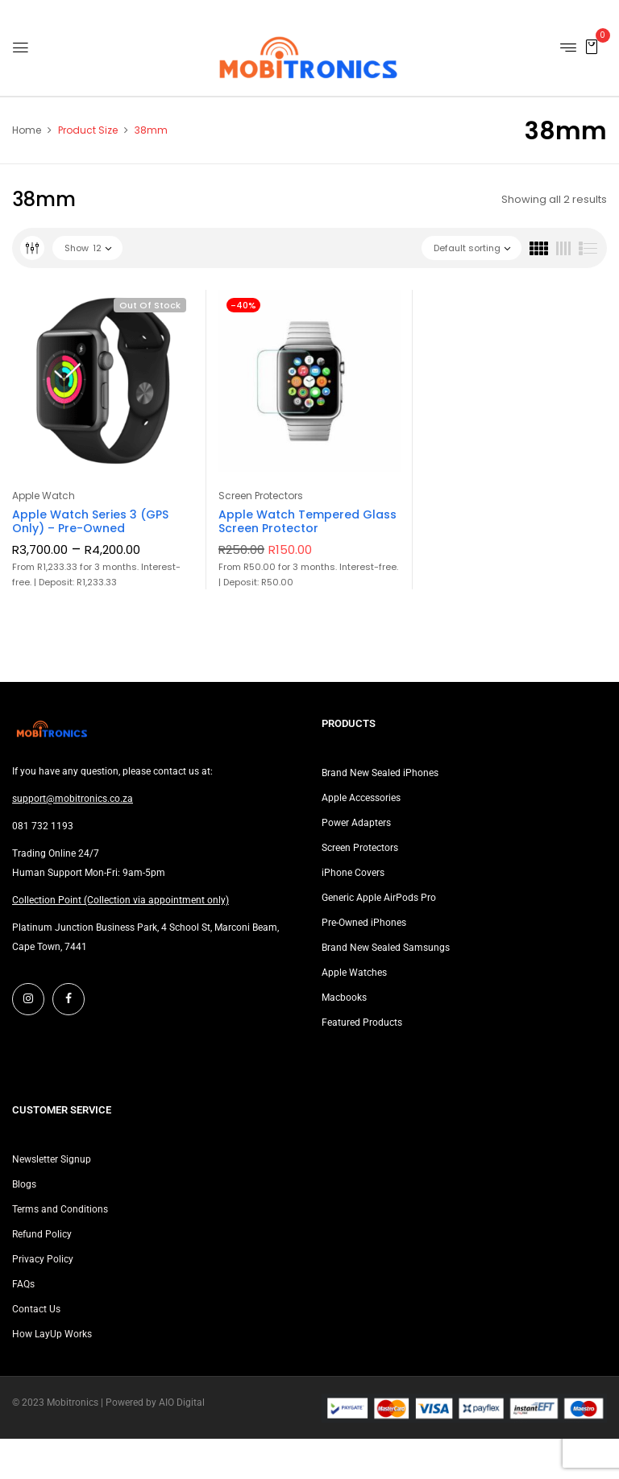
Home (26, 130)
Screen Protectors (260, 495)
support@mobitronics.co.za (72, 798)
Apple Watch (43, 495)
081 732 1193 (42, 826)
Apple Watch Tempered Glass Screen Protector (307, 521)
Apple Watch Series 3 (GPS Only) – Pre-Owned (90, 521)
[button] (591, 46)
